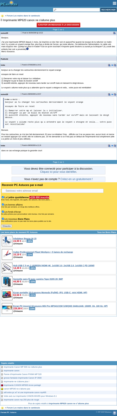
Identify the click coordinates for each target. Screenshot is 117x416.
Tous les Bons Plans (106, 232)
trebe (3, 65)
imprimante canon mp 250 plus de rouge (21, 400)
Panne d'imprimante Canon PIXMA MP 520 (23, 374)
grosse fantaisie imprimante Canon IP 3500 (23, 378)
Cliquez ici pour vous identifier (58, 171)
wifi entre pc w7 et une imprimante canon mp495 (25, 392)
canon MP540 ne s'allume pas (17, 389)
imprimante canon (11, 370)
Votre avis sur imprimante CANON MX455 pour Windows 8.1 (30, 396)
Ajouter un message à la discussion (58, 25)
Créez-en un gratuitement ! (76, 179)
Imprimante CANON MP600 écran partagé (22, 385)
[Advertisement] (58, 340)
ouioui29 (4, 33)
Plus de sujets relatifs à (58, 403)
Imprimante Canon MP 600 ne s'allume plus (23, 367)
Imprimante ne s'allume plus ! (16, 381)
